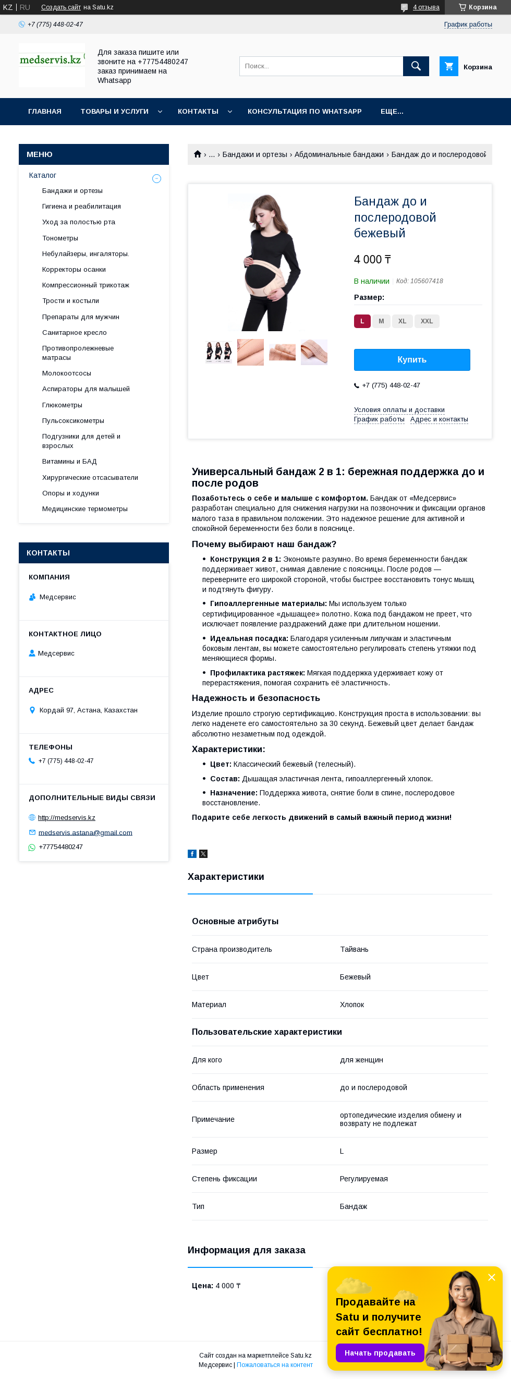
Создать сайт (61, 7)
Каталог (42, 175)
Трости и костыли (70, 301)
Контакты (198, 111)
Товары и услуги (114, 111)
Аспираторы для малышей (86, 389)
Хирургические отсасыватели (90, 477)
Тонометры (60, 238)
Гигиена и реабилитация (81, 206)
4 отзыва (426, 7)
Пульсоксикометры (73, 421)
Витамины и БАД (69, 461)
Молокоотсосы (66, 373)
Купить (412, 359)
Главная (45, 111)
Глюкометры (62, 405)
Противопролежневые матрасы (78, 352)
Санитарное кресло (74, 332)
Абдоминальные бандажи (339, 154)
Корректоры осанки (74, 269)
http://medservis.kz (66, 817)
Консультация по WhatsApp (305, 111)
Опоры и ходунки (70, 493)
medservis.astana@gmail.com (85, 832)
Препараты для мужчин (80, 317)
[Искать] (416, 66)
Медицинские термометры (85, 509)
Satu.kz (301, 1355)
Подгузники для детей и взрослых (81, 441)
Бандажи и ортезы (255, 154)
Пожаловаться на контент (275, 1365)
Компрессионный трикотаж (85, 285)
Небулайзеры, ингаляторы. (85, 254)
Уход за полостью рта (78, 222)
